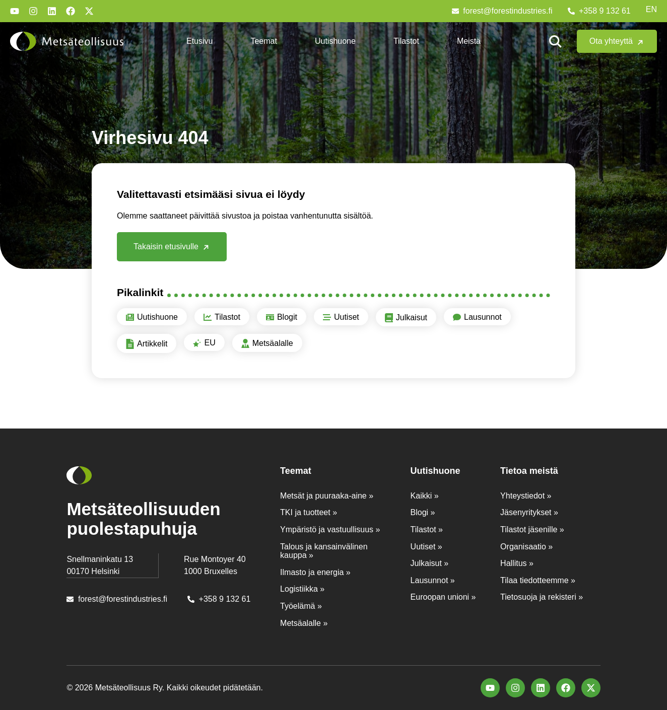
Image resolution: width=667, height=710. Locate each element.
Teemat (263, 41)
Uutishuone (335, 41)
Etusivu (199, 41)
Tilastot (406, 41)
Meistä (469, 41)
